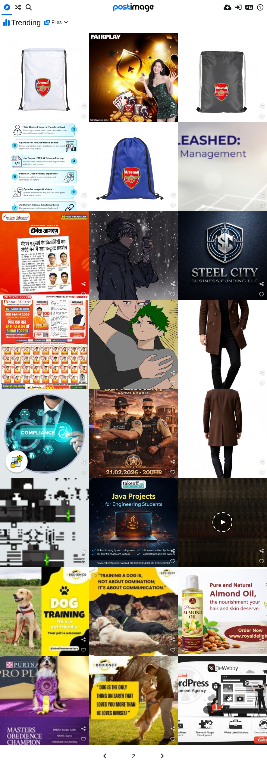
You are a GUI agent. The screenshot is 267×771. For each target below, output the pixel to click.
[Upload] (227, 7)
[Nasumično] (18, 7)
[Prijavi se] (238, 7)
